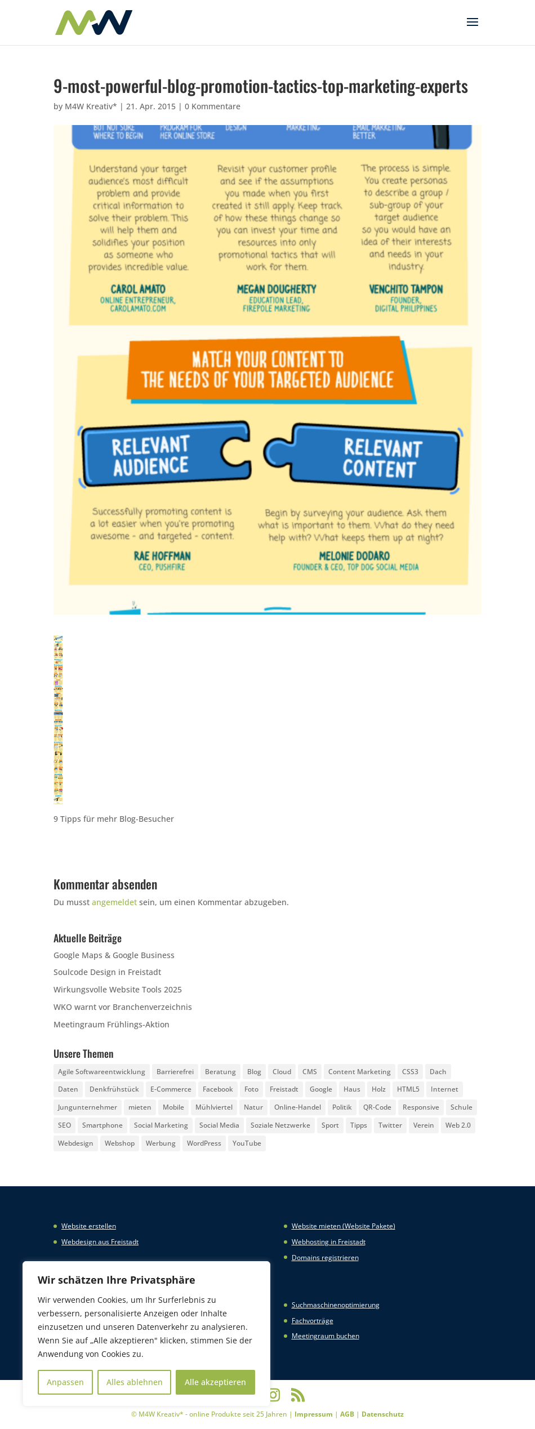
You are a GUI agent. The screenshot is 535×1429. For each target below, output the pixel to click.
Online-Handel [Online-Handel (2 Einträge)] (297, 1107)
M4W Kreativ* (91, 106)
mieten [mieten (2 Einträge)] (139, 1107)
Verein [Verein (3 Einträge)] (423, 1125)
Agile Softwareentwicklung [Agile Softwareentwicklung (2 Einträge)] (101, 1071)
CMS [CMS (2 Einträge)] (309, 1071)
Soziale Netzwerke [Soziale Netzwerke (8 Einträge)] (280, 1125)
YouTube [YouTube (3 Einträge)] (247, 1143)
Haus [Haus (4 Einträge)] (352, 1089)
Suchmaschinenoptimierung (336, 1305)
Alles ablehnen (134, 1382)
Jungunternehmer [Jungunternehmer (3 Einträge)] (87, 1107)
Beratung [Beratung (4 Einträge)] (220, 1071)
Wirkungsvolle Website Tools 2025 (118, 989)
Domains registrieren (325, 1257)
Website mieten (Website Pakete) (343, 1226)
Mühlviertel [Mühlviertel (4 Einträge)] (214, 1107)
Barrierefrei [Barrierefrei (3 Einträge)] (175, 1071)
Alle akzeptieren (215, 1382)
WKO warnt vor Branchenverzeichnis (123, 1006)
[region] (146, 1333)
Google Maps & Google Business (114, 955)
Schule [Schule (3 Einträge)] (461, 1107)
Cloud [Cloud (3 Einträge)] (282, 1071)
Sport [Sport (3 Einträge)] (330, 1125)
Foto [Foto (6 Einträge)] (251, 1089)
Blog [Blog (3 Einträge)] (254, 1071)
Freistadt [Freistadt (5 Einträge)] (284, 1089)
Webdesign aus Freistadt (100, 1242)
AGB (347, 1414)
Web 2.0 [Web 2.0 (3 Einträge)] (458, 1125)
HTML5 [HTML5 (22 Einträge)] (408, 1089)
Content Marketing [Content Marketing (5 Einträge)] (359, 1071)
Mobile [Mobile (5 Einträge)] (173, 1107)
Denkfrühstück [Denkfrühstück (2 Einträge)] (114, 1089)
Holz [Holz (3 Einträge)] (379, 1089)
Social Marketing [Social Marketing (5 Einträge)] (161, 1125)
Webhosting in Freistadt (328, 1242)
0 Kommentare (212, 106)
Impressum (314, 1414)
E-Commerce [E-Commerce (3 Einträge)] (170, 1089)
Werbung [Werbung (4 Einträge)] (161, 1143)
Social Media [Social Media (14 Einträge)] (219, 1125)
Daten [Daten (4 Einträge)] (68, 1089)
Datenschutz (383, 1414)
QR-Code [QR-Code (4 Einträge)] (377, 1107)
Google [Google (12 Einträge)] (321, 1089)
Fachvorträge (312, 1320)
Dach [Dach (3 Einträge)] (438, 1071)
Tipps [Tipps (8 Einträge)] (358, 1125)
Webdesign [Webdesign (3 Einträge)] (75, 1143)
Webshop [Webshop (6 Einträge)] (120, 1143)
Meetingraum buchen (325, 1336)
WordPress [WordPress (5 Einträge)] (204, 1143)
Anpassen (65, 1382)
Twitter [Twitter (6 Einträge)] (390, 1125)
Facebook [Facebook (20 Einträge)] (218, 1089)
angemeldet (114, 902)
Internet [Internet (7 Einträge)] (444, 1089)
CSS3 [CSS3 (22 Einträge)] (410, 1071)
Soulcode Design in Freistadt (107, 972)
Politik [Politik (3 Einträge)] (342, 1107)
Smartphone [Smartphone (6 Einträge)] (102, 1125)
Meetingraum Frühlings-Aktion (112, 1024)
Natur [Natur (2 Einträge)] (253, 1107)
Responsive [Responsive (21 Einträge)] (421, 1107)
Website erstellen (88, 1226)
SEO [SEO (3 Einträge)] (64, 1125)
